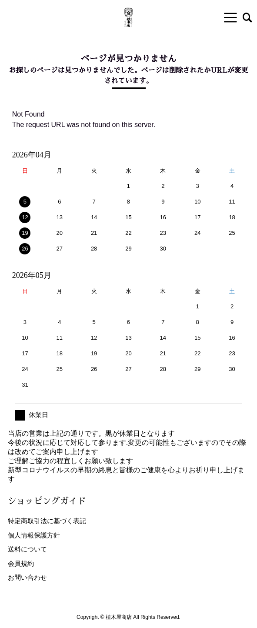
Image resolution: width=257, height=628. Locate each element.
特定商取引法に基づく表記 (47, 520)
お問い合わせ (27, 577)
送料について (27, 549)
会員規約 (21, 563)
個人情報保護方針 (34, 535)
